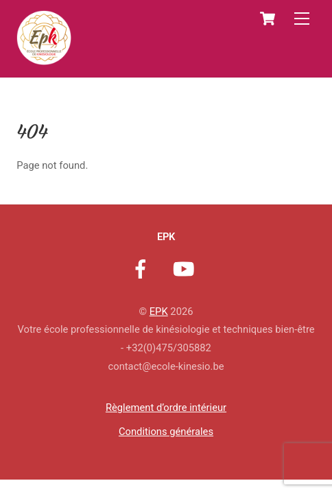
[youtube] (186, 269)
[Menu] (302, 18)
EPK (159, 311)
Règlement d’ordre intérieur (166, 407)
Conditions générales (166, 431)
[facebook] (143, 269)
